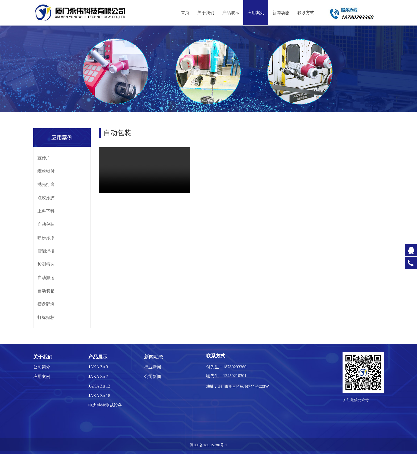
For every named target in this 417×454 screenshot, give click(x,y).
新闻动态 (280, 12)
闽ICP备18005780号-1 (208, 444)
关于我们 (205, 12)
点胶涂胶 (46, 198)
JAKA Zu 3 (98, 367)
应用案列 (255, 12)
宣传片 (43, 158)
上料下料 (46, 211)
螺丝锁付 (46, 171)
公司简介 (41, 367)
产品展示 (230, 12)
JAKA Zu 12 (99, 386)
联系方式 (305, 12)
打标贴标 (46, 317)
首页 (185, 12)
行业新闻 (152, 367)
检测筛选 (46, 264)
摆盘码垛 (46, 304)
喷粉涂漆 (46, 237)
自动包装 (46, 224)
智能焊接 (46, 251)
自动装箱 (46, 291)
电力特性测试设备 (105, 405)
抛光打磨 (46, 184)
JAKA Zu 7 (98, 376)
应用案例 (41, 376)
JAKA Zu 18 (99, 395)
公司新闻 (152, 376)
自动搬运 (46, 277)
